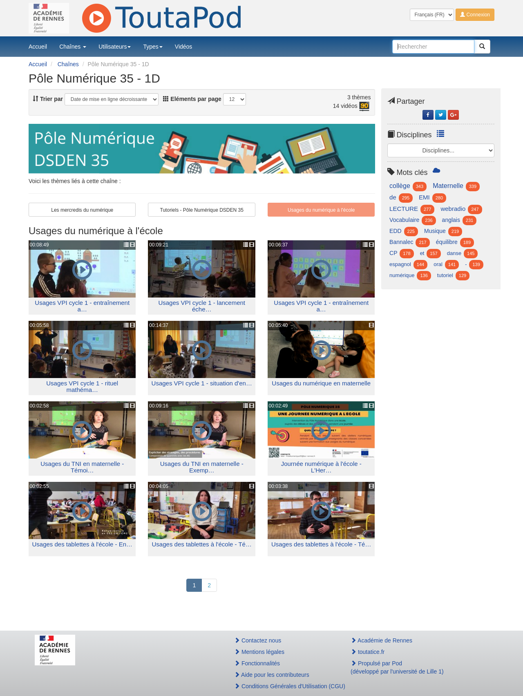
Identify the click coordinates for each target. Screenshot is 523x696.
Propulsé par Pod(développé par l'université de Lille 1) (397, 667)
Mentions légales (259, 652)
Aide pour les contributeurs (271, 674)
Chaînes (72, 46)
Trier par (48, 99)
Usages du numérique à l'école (321, 210)
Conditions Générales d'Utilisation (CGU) (283, 686)
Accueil (38, 46)
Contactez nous (257, 640)
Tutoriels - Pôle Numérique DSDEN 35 (202, 210)
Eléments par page (192, 99)
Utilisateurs (114, 46)
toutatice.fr (367, 652)
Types (152, 46)
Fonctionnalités (257, 663)
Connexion (475, 15)
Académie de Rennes (381, 640)
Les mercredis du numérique (82, 210)
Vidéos (183, 46)
